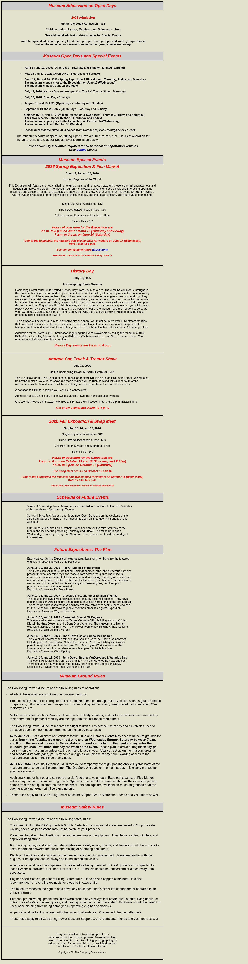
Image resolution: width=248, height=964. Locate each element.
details (81, 149)
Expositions (100, 249)
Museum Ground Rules (82, 676)
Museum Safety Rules (82, 807)
